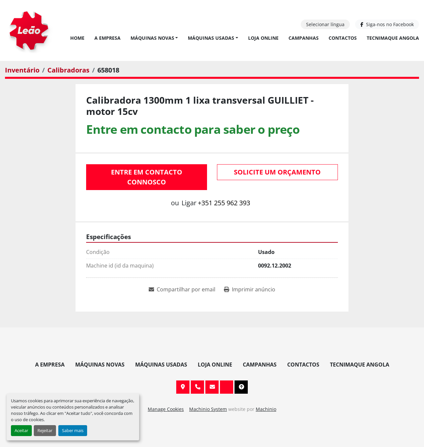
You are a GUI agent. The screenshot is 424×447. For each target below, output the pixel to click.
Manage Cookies (166, 409)
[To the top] (241, 387)
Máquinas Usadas (211, 38)
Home (77, 38)
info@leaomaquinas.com (212, 387)
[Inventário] (22, 70)
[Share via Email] (182, 289)
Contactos (343, 38)
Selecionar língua (325, 24)
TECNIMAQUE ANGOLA (393, 38)
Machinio (266, 409)
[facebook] (387, 24)
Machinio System (208, 409)
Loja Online (263, 38)
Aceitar (21, 430)
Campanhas (304, 38)
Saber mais (72, 430)
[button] (154, 37)
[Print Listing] (250, 289)
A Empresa (107, 38)
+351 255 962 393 (224, 202)
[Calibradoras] (68, 70)
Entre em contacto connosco (146, 177)
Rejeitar (44, 430)
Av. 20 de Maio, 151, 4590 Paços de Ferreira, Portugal (182, 387)
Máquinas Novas (152, 38)
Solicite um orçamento (277, 172)
